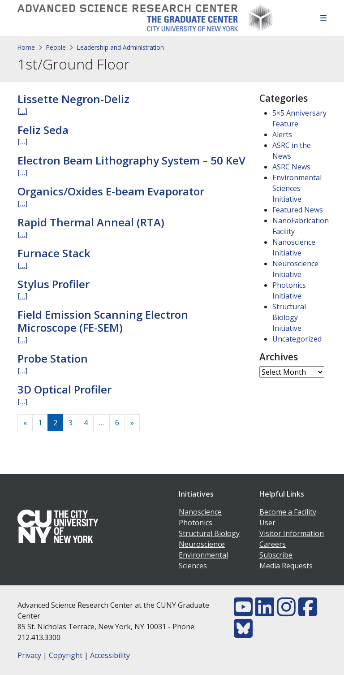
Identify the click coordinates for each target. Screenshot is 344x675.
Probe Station (52, 358)
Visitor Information (291, 533)
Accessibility (110, 655)
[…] (22, 111)
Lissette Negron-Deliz (73, 98)
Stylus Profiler (53, 284)
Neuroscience (202, 544)
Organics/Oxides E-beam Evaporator (110, 191)
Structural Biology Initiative (289, 317)
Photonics (195, 523)
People (56, 47)
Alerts (282, 134)
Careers (272, 544)
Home (26, 47)
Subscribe (275, 555)
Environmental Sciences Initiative (297, 188)
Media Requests (286, 566)
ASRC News (291, 167)
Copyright (65, 655)
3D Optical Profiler (64, 389)
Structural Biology (209, 533)
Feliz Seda (43, 129)
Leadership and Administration (120, 47)
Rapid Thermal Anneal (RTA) (90, 222)
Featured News (297, 210)
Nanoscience (200, 512)
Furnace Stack (53, 253)
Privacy (29, 655)
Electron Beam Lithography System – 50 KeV (131, 160)
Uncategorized (297, 339)
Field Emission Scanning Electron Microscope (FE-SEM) (102, 321)
